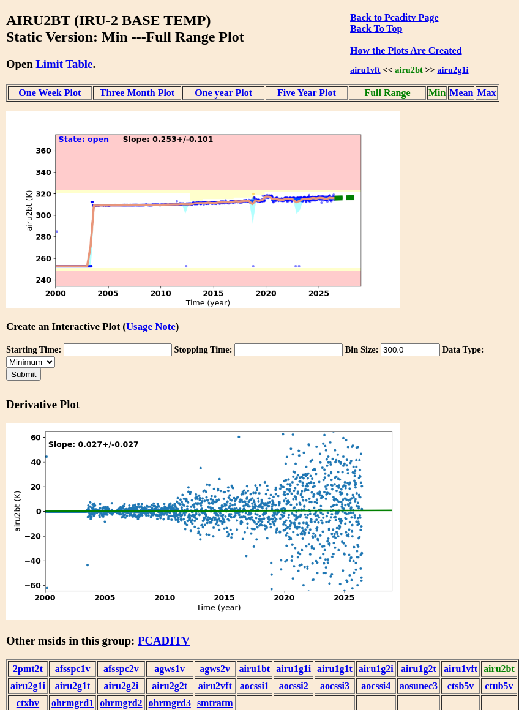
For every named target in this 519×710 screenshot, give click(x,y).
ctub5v (499, 686)
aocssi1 (254, 686)
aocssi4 (375, 686)
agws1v (169, 668)
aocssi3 (334, 686)
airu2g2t (169, 686)
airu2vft (215, 686)
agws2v (215, 668)
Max (486, 93)
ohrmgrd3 (170, 703)
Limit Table (63, 64)
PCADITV (164, 640)
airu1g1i (293, 668)
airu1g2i (376, 668)
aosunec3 (419, 686)
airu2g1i (452, 70)
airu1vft (365, 70)
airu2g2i (120, 686)
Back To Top (376, 28)
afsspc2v (121, 668)
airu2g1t (73, 686)
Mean (461, 93)
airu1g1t (335, 668)
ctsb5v (460, 686)
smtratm (215, 703)
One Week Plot (49, 93)
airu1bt (255, 668)
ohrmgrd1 (72, 703)
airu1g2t (418, 668)
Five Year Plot (306, 93)
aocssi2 (293, 686)
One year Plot (223, 93)
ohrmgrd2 (121, 703)
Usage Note (151, 326)
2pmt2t (28, 668)
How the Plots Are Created (405, 50)
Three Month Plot (137, 93)
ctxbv (28, 703)
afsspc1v (73, 668)
